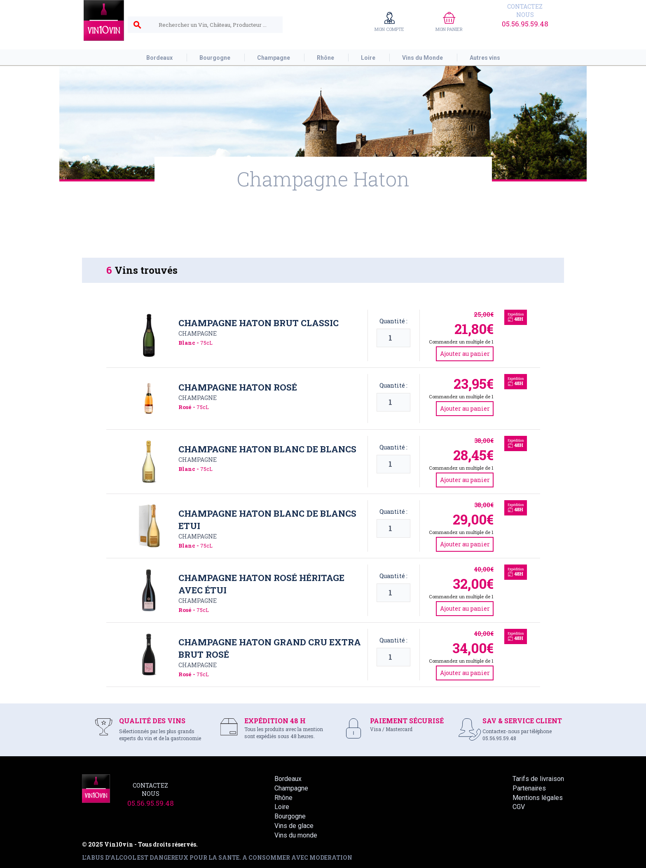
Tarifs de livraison (538, 779)
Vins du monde (295, 835)
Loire (281, 807)
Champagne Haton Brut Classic (258, 323)
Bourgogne (290, 816)
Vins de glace (294, 826)
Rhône (283, 798)
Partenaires (529, 788)
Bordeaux (288, 779)
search (137, 25)
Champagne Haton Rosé (237, 387)
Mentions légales (538, 798)
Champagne (197, 333)
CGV (519, 807)
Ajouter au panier (465, 354)
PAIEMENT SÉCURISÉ (407, 720)
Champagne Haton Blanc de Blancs (267, 449)
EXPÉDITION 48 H (275, 720)
